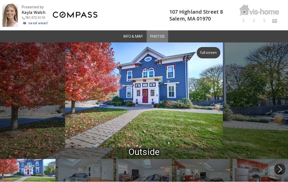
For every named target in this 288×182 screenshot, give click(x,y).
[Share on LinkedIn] (264, 21)
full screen (209, 53)
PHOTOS (157, 36)
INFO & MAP (133, 36)
